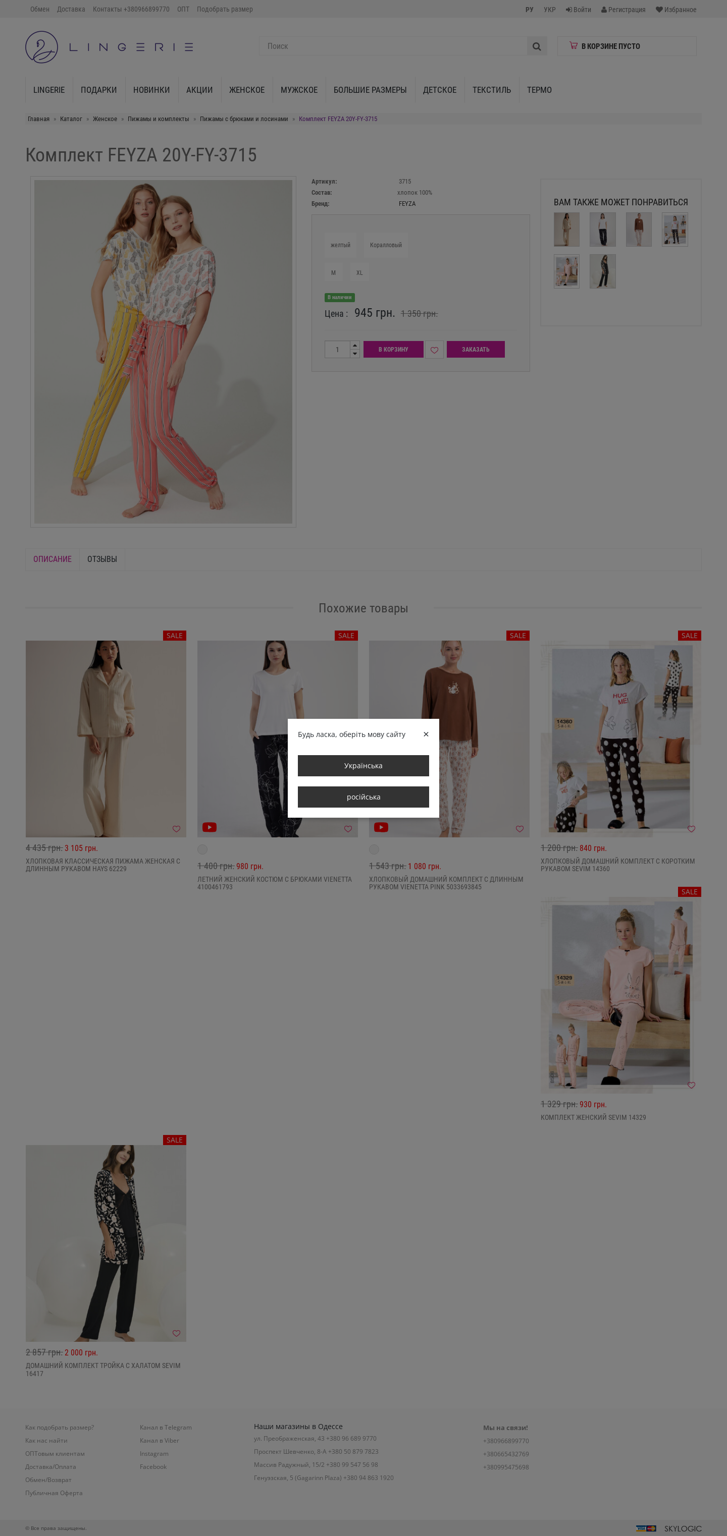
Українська (363, 765)
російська (364, 797)
